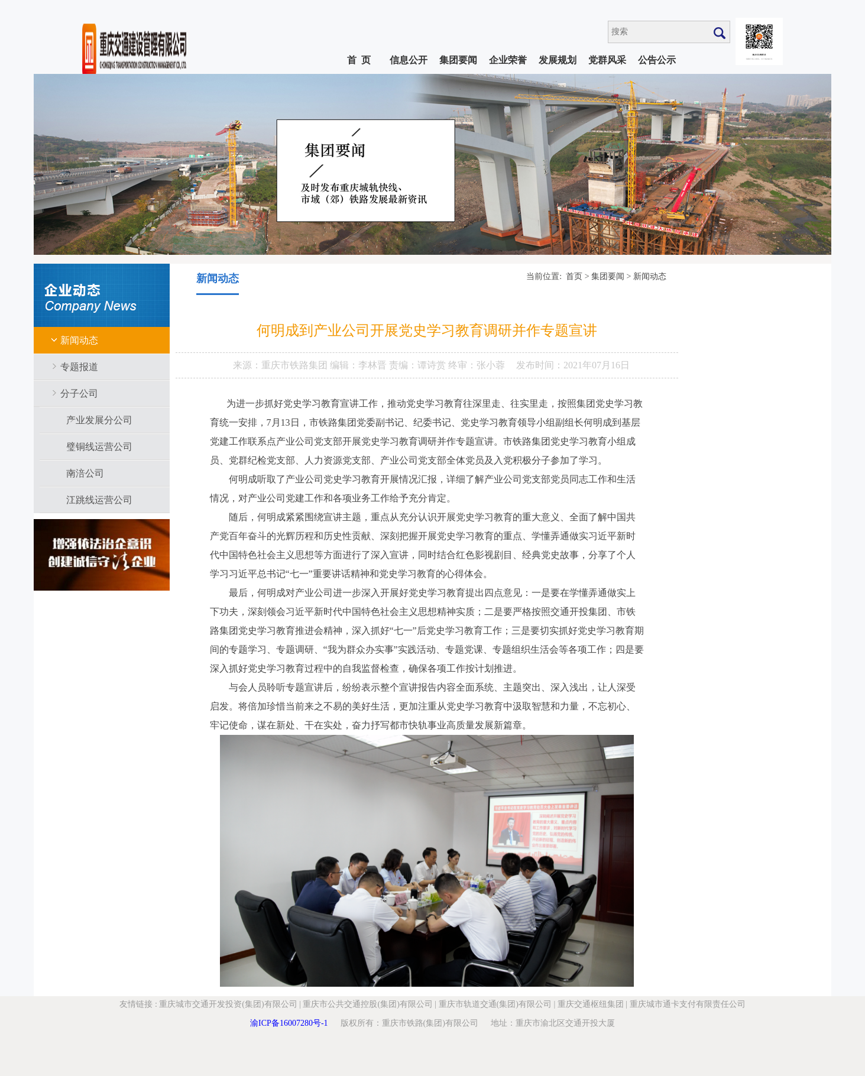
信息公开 (408, 60)
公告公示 (657, 60)
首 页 (359, 60)
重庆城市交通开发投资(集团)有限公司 (228, 1004)
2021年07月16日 (596, 365)
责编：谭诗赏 (418, 365)
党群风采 (607, 60)
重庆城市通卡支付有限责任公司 (688, 1004)
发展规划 (557, 60)
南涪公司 (85, 473)
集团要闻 (458, 60)
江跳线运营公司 (99, 500)
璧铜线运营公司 (99, 447)
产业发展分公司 (99, 420)
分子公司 (79, 393)
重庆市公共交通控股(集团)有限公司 (367, 1004)
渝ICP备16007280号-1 (289, 1023)
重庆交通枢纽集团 (591, 1004)
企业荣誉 (508, 60)
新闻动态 (79, 340)
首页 (574, 276)
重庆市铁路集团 (295, 365)
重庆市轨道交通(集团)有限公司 (495, 1004)
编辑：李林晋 (359, 365)
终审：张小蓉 (476, 365)
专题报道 (79, 367)
